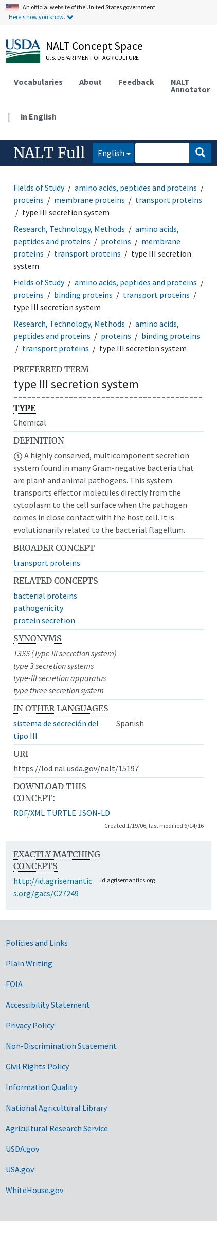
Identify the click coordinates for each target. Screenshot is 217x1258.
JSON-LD (94, 813)
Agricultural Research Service (57, 1128)
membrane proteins (89, 200)
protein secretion (44, 620)
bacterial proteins (45, 595)
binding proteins (83, 295)
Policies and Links (37, 943)
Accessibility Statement (48, 1004)
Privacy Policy (30, 1025)
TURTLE (61, 813)
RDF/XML (29, 813)
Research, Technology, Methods (69, 229)
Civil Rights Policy (37, 1066)
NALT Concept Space (94, 46)
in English (39, 116)
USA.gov (20, 1169)
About (90, 82)
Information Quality (41, 1087)
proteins (28, 200)
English (108, 152)
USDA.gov (22, 1149)
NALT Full (49, 153)
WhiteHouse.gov (34, 1190)
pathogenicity (38, 608)
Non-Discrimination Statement (61, 1046)
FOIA (14, 984)
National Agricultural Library (56, 1107)
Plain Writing (29, 963)
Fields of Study (38, 187)
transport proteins (168, 200)
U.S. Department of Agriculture (92, 57)
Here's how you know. (37, 17)
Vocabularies (38, 82)
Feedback (136, 82)
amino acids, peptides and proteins (136, 187)
